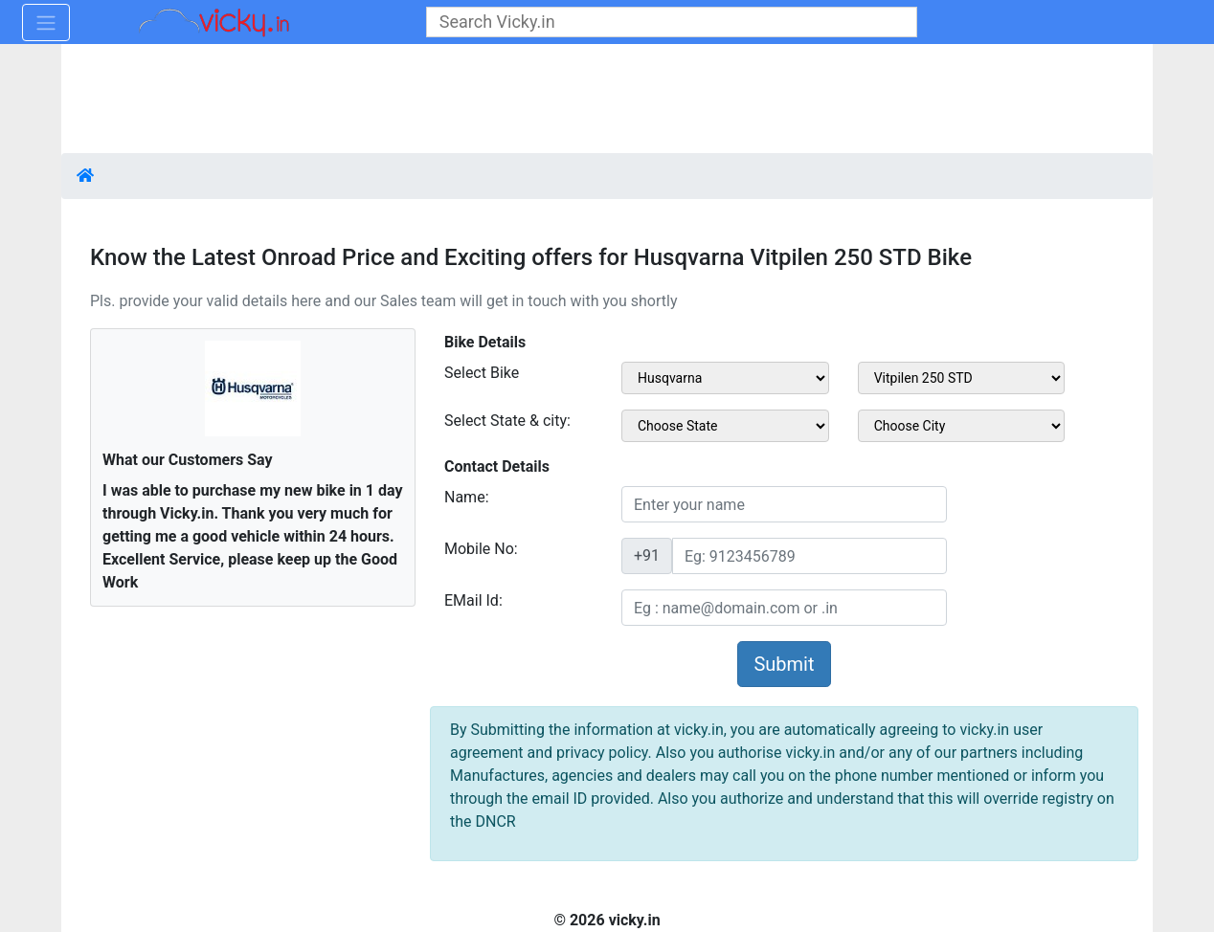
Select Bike (481, 373)
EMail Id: (473, 600)
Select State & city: (507, 420)
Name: (466, 497)
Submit (783, 664)
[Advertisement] (607, 100)
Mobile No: (481, 549)
